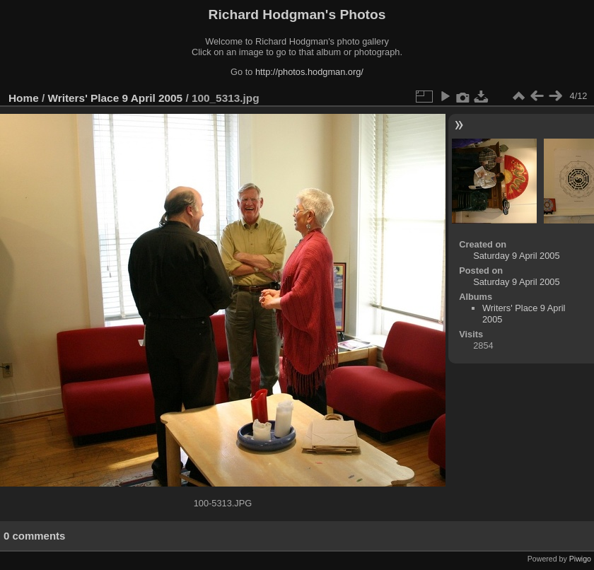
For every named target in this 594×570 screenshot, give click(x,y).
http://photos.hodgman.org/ (309, 71)
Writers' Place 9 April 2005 (115, 98)
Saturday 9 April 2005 (516, 255)
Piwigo (580, 558)
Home (23, 98)
